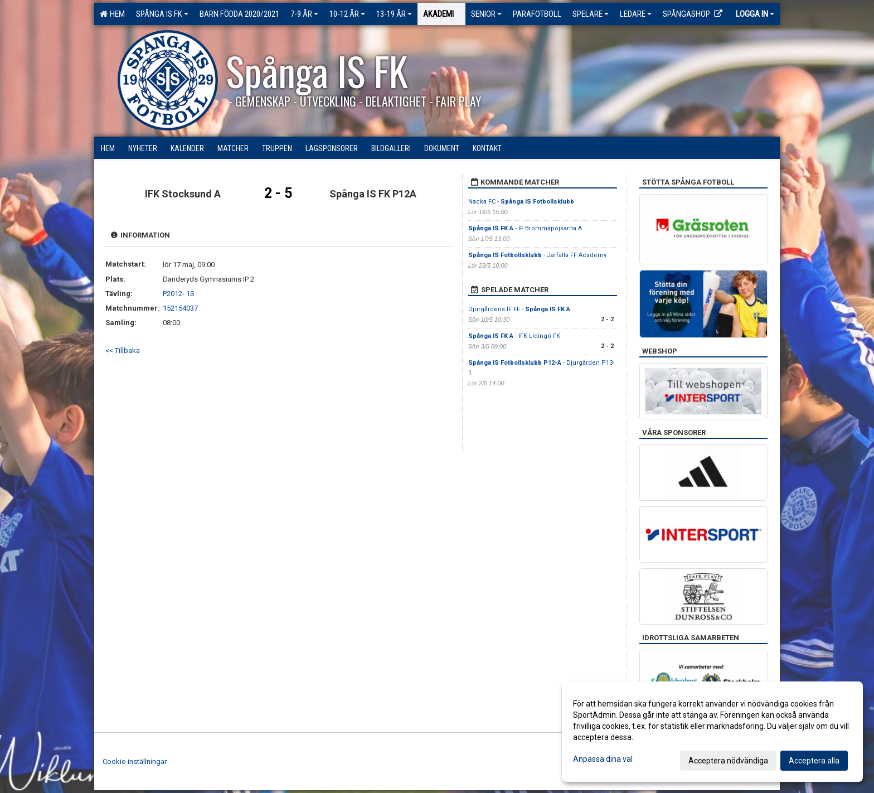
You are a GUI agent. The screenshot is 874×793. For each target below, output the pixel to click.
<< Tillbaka (122, 350)
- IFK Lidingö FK (514, 336)
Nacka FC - (521, 201)
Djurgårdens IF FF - (519, 309)
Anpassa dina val (603, 759)
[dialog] (712, 731)
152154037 (180, 308)
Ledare (636, 14)
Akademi (441, 14)
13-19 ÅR (394, 14)
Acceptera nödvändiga (728, 760)
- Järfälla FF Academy (538, 255)
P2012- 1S (179, 293)
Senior (486, 14)
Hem (112, 14)
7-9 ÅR (304, 14)
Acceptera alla (814, 760)
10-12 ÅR (347, 14)
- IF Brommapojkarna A (525, 228)
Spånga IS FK (162, 14)
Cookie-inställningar (135, 761)
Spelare (590, 14)
